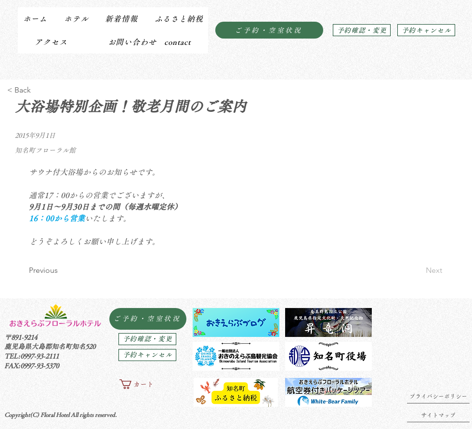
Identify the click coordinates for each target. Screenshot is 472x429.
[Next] (418, 270)
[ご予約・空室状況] (269, 30)
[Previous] (60, 270)
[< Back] (38, 90)
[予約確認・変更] (362, 30)
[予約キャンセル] (426, 30)
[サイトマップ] (438, 415)
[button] (76, 18)
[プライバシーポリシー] (438, 396)
